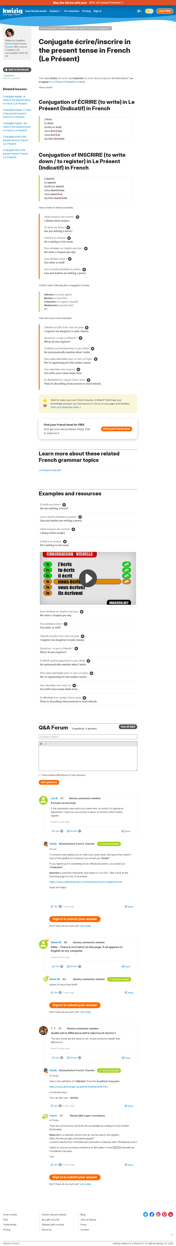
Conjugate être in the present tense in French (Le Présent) (15, 154)
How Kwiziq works (36, 11)
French (43, 28)
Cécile (53, 843)
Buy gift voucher (50, 1219)
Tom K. (53, 1115)
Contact (84, 1229)
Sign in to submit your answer (75, 919)
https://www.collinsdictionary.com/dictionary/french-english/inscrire (85, 881)
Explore (55, 11)
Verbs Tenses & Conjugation (94, 28)
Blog (82, 1214)
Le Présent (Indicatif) (50, 470)
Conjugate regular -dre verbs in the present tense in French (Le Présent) (17, 127)
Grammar (63, 28)
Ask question (49, 782)
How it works (10, 1214)
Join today (85, 925)
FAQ (5, 1219)
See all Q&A (128, 726)
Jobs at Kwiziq (88, 1219)
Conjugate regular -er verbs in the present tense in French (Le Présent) (17, 100)
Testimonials (9, 1224)
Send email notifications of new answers (63, 775)
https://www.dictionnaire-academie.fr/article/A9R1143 (78, 1086)
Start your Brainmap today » (66, 407)
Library (52, 28)
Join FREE (165, 10)
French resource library (54, 1214)
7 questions (8, 75)
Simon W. (56, 942)
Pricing (86, 11)
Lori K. (54, 798)
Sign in (97, 11)
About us (47, 1229)
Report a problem (11, 78)
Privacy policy (11, 1243)
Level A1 (74, 28)
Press (83, 1224)
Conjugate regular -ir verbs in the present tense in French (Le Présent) (17, 113)
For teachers (71, 11)
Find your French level (116, 428)
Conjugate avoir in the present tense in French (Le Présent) (15, 140)
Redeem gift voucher (53, 1224)
